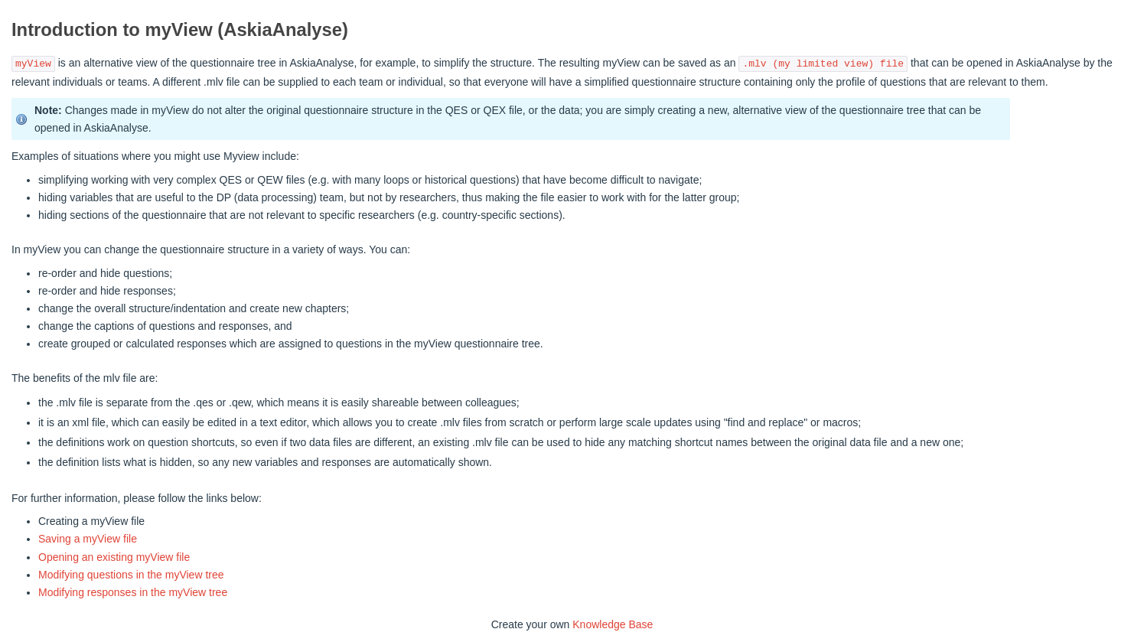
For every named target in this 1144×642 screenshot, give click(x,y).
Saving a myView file (87, 539)
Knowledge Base (612, 624)
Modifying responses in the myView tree (132, 592)
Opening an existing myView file (114, 557)
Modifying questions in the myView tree (131, 575)
